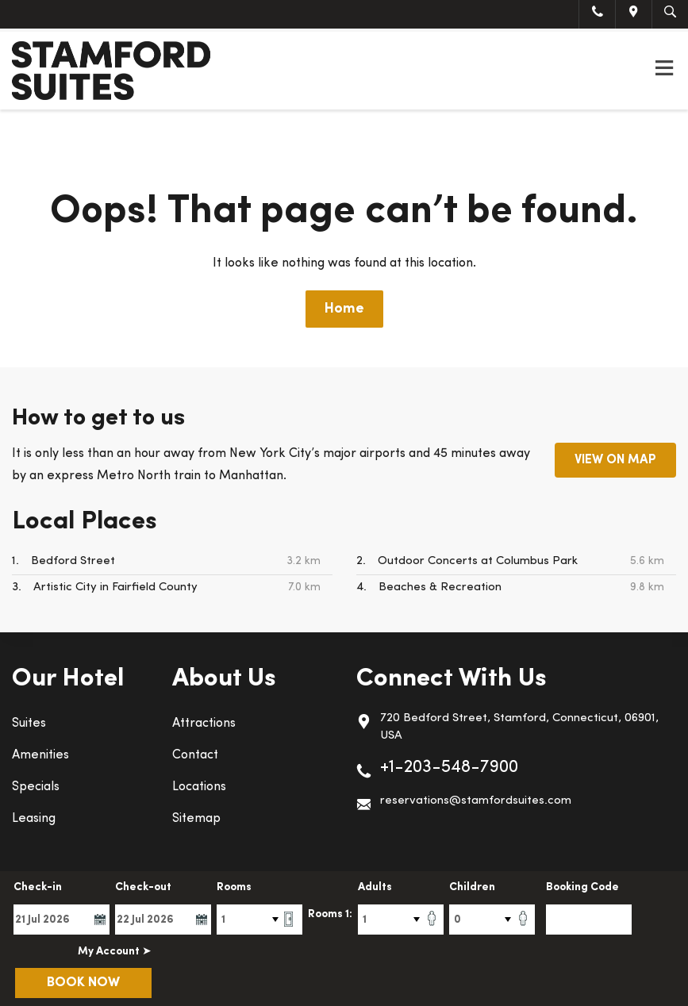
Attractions (204, 723)
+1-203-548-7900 (449, 767)
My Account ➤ (115, 952)
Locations (199, 787)
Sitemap (196, 818)
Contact (195, 755)
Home (344, 309)
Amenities (40, 755)
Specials (36, 787)
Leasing (34, 818)
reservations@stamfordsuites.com (475, 801)
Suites (29, 723)
